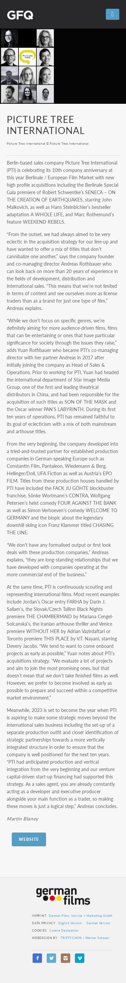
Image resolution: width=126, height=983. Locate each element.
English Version (70, 923)
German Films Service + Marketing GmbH (81, 916)
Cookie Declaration (64, 930)
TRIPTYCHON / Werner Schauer (85, 938)
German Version (98, 923)
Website (29, 839)
